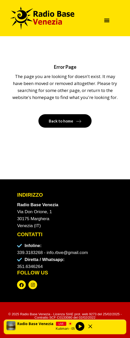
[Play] (80, 326)
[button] (107, 20)
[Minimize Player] (90, 326)
